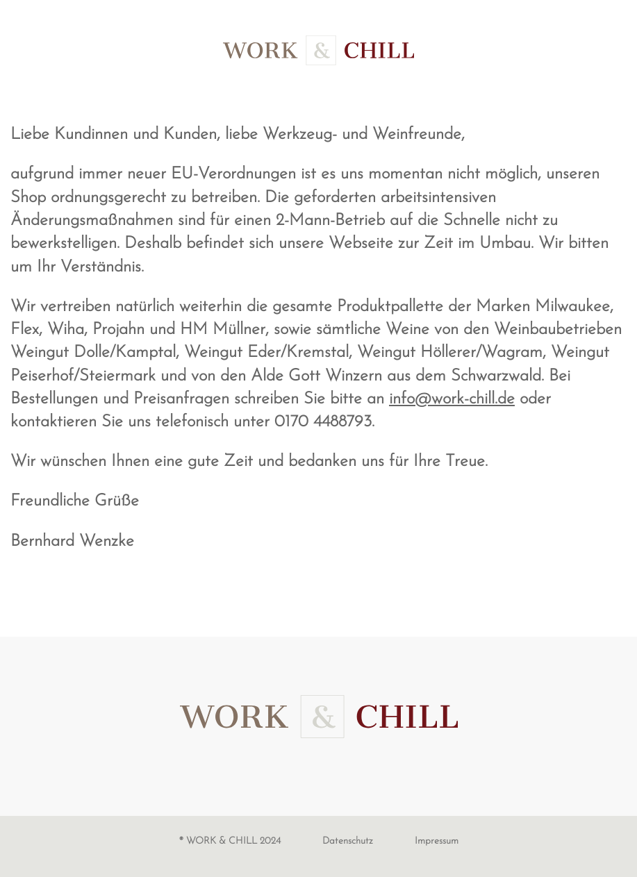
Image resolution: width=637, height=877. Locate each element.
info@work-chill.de (452, 399)
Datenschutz (347, 841)
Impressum (436, 841)
